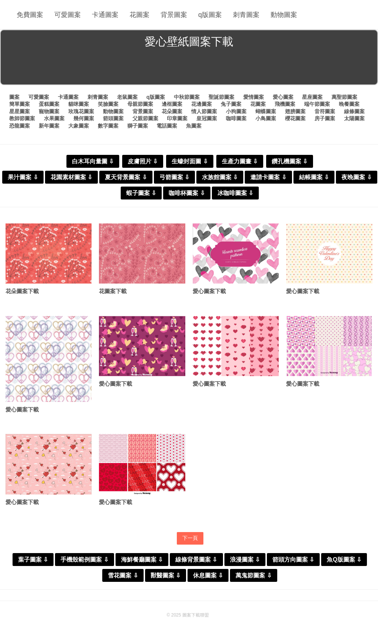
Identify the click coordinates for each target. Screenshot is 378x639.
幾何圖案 (83, 118)
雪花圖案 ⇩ (123, 575)
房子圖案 (325, 118)
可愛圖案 (67, 14)
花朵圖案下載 (22, 291)
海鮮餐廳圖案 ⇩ (142, 559)
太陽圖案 (354, 118)
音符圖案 (325, 111)
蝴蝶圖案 (265, 111)
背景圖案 (174, 14)
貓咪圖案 (78, 104)
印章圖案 (177, 118)
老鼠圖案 (127, 97)
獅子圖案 (137, 126)
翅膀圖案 (295, 111)
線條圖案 (354, 111)
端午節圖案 (317, 104)
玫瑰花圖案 (81, 111)
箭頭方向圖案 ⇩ (293, 559)
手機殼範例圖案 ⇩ (84, 559)
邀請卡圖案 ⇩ (268, 177)
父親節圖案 (145, 118)
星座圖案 (312, 97)
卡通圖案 (105, 14)
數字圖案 (108, 126)
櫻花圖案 (295, 118)
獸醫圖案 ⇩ (166, 575)
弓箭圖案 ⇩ (174, 177)
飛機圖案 (285, 104)
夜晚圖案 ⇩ (356, 177)
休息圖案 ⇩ (208, 575)
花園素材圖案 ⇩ (71, 177)
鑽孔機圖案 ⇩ (289, 161)
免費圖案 (30, 14)
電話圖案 (167, 126)
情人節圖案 (204, 111)
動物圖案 (284, 14)
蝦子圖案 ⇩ (141, 193)
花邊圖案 (201, 104)
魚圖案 (194, 126)
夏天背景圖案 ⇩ (126, 177)
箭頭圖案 (113, 118)
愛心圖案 (283, 97)
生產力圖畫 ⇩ (240, 161)
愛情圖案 (253, 97)
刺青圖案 (246, 14)
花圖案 (140, 14)
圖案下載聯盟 (195, 615)
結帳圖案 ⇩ (314, 177)
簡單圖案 (19, 104)
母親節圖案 (140, 104)
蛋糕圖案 (49, 104)
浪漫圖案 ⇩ (245, 559)
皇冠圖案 (206, 118)
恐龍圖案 (19, 126)
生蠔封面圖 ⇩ (189, 161)
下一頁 (190, 538)
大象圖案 (78, 126)
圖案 (14, 97)
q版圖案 (210, 14)
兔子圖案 (231, 104)
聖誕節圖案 (221, 97)
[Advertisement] (189, 68)
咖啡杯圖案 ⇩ (187, 193)
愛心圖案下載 (209, 291)
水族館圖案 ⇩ (220, 177)
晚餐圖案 (349, 104)
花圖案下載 (113, 291)
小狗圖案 (236, 111)
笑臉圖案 (108, 104)
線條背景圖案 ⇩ (196, 559)
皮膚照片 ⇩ (143, 161)
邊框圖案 (172, 104)
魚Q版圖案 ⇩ (344, 559)
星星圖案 (19, 111)
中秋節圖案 (187, 97)
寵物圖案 (49, 111)
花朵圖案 (172, 111)
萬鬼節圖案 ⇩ (253, 575)
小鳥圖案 (265, 118)
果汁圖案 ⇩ (23, 177)
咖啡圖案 (236, 118)
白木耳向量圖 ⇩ (93, 161)
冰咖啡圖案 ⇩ (235, 193)
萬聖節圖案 (344, 97)
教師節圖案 (22, 118)
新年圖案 (49, 126)
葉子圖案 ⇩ (33, 559)
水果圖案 (54, 118)
